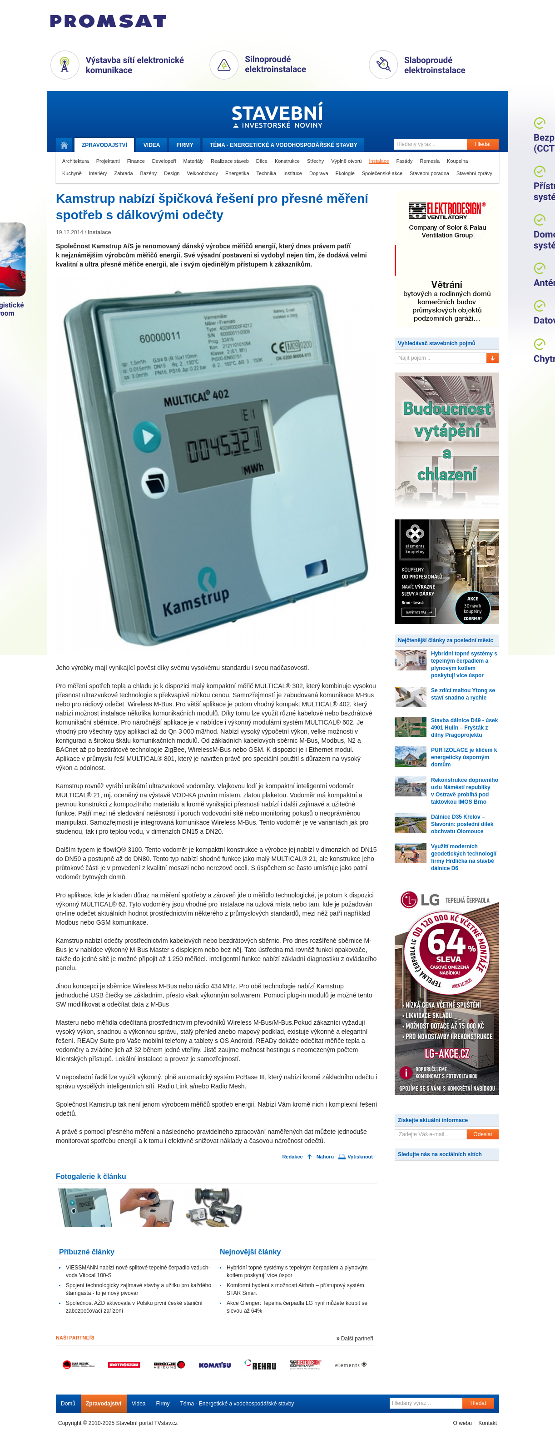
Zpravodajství (103, 1403)
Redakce (292, 1156)
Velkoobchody (202, 173)
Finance (136, 161)
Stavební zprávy (474, 173)
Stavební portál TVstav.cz (147, 1423)
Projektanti (108, 161)
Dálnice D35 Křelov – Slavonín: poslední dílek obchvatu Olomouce (462, 824)
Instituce (292, 173)
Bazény (148, 173)
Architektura (75, 161)
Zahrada (123, 173)
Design (171, 173)
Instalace (379, 161)
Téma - (283, 145)
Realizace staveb (230, 161)
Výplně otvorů (346, 161)
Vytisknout (360, 1156)
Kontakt (487, 1423)
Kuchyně (72, 173)
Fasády (404, 161)
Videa (152, 145)
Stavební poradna (429, 173)
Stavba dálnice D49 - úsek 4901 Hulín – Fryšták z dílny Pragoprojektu (464, 727)
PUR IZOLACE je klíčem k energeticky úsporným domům (464, 757)
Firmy (184, 145)
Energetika (237, 173)
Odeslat (482, 1134)
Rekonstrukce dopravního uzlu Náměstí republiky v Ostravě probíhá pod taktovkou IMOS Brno (464, 791)
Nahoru (325, 1156)
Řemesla (430, 161)
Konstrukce (287, 161)
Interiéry (98, 173)
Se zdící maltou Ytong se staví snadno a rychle (463, 694)
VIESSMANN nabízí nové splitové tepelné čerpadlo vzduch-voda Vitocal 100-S (138, 1271)
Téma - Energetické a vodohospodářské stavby (237, 1403)
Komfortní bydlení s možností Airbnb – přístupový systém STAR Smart (295, 1289)
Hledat (483, 144)
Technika (266, 173)
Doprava (318, 173)
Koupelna (457, 161)
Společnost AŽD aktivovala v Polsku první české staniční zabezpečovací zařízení (134, 1307)
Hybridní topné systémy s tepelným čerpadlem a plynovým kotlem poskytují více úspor (297, 1271)
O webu (462, 1423)
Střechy (315, 161)
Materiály (193, 161)
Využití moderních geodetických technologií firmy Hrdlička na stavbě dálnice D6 (463, 857)
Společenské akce (382, 173)
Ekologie (345, 173)
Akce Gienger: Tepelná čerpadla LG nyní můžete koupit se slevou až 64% (297, 1307)
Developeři (164, 161)
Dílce (262, 161)
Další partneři (357, 1338)
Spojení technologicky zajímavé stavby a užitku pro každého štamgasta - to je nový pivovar (138, 1289)
